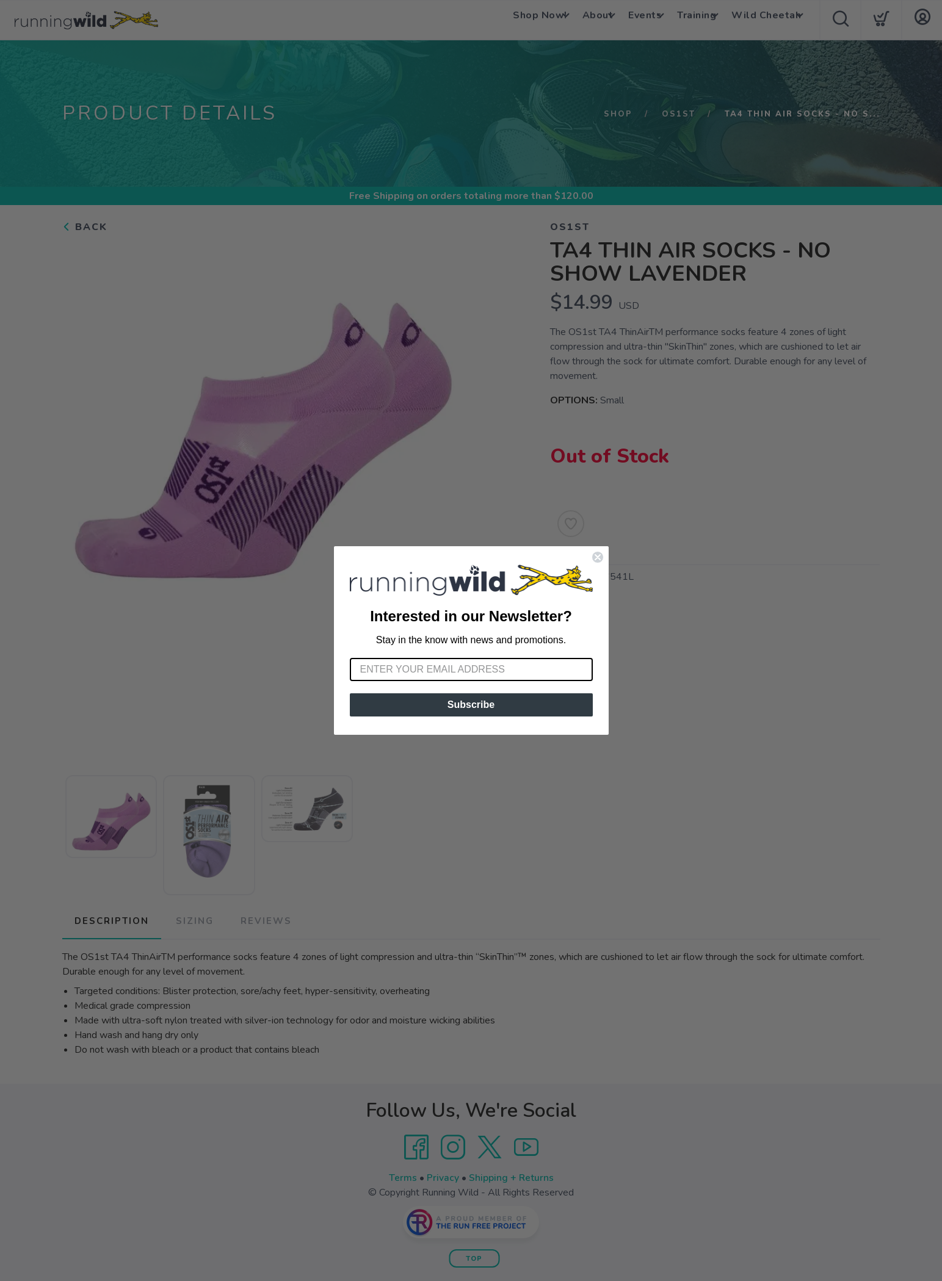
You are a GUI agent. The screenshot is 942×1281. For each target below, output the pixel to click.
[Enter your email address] (471, 669)
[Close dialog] (598, 557)
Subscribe (471, 704)
